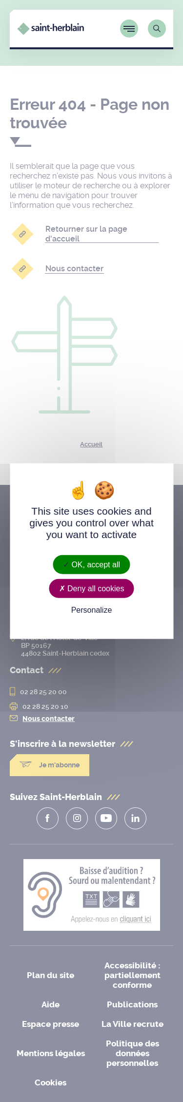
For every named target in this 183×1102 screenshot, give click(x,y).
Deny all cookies (91, 588)
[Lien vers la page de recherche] (157, 29)
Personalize (91, 610)
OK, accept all (91, 564)
